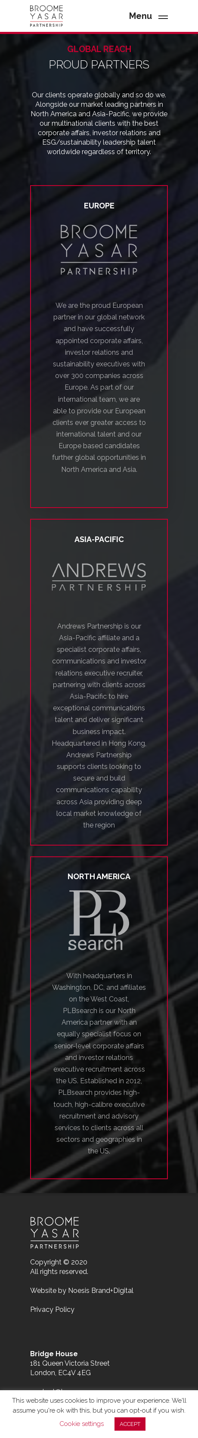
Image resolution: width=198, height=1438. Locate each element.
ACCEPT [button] (130, 1424)
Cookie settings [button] (81, 1424)
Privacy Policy (52, 1309)
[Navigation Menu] (148, 15)
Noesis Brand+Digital (100, 1290)
